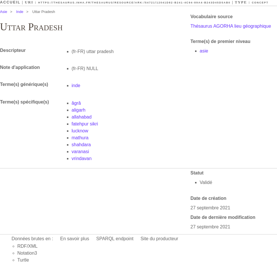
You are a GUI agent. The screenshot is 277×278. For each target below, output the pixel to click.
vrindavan (81, 158)
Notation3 (27, 253)
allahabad (81, 116)
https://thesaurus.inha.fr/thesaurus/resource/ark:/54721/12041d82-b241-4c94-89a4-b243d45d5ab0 (134, 2)
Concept (260, 2)
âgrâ (76, 103)
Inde (19, 12)
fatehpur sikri (85, 123)
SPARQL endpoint (115, 238)
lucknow (80, 130)
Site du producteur (159, 238)
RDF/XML (27, 246)
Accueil (10, 2)
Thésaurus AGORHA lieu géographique (230, 26)
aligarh (78, 110)
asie (204, 50)
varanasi (80, 151)
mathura (80, 137)
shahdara (81, 144)
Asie (3, 12)
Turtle (23, 260)
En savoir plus (74, 238)
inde (76, 85)
